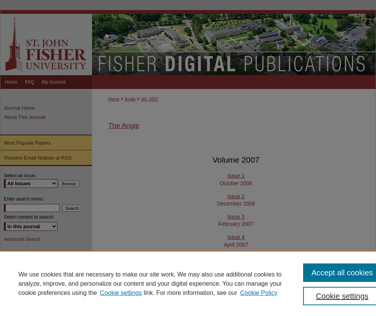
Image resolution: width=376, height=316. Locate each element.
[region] (188, 283)
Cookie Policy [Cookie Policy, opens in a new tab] (258, 293)
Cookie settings (121, 293)
